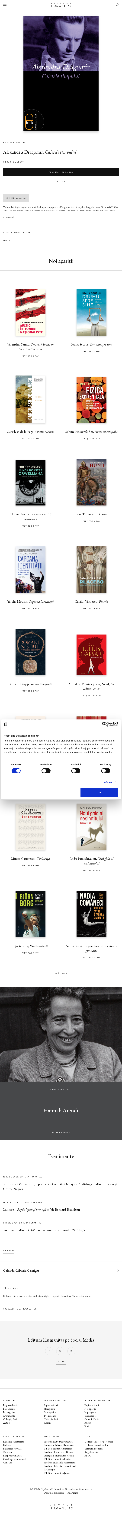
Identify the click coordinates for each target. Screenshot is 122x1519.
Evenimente (9, 1415)
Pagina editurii (10, 1405)
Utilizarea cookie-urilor (96, 1445)
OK (99, 792)
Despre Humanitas (12, 1455)
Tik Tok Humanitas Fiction (57, 1459)
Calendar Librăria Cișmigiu (21, 1270)
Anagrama (72, 1492)
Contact (7, 1462)
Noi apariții (9, 1408)
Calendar (8, 1250)
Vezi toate (61, 973)
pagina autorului (61, 1132)
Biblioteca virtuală (12, 1448)
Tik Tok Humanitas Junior (57, 1473)
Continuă (8, 217)
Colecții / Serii (10, 1419)
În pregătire (9, 1412)
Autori (6, 1422)
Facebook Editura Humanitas (59, 1441)
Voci (86, 1426)
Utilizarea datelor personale (98, 1441)
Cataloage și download (14, 1459)
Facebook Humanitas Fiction (58, 1452)
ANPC (88, 1455)
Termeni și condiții (93, 1448)
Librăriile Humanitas (13, 1441)
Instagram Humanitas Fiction (59, 1455)
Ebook (20, 162)
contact (61, 1361)
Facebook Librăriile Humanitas (59, 1462)
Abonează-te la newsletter (20, 1309)
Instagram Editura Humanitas (59, 1445)
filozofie (9, 162)
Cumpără (61, 172)
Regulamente (91, 1452)
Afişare (108, 782)
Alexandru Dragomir (23, 152)
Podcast (7, 1445)
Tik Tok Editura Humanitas (58, 1448)
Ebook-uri (8, 1452)
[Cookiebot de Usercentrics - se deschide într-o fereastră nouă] (104, 724)
